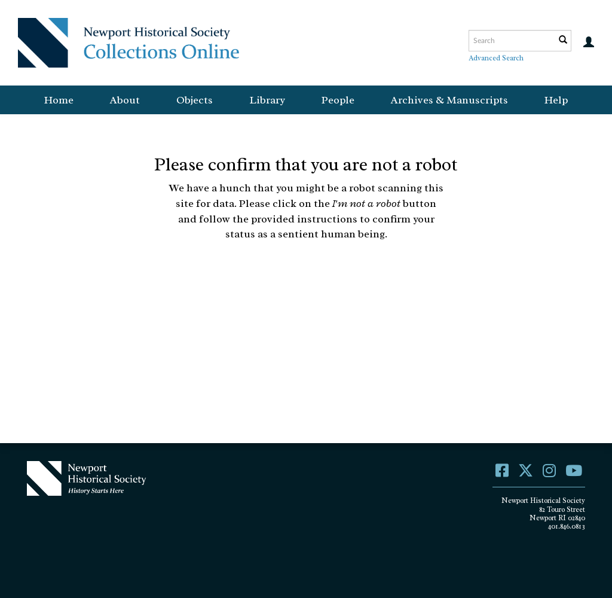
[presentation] (326, 280)
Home (59, 99)
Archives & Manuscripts (449, 99)
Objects (194, 99)
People (338, 99)
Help (556, 99)
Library (267, 99)
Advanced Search (496, 58)
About (125, 99)
